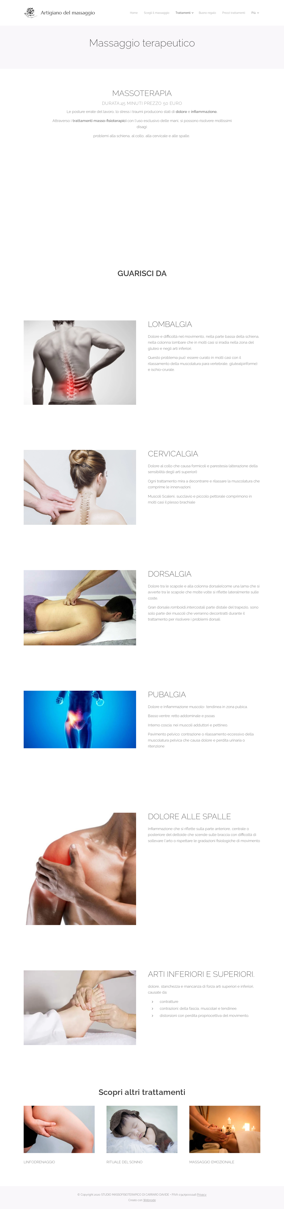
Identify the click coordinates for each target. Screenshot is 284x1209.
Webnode (149, 1200)
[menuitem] (126, 13)
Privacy (201, 1194)
